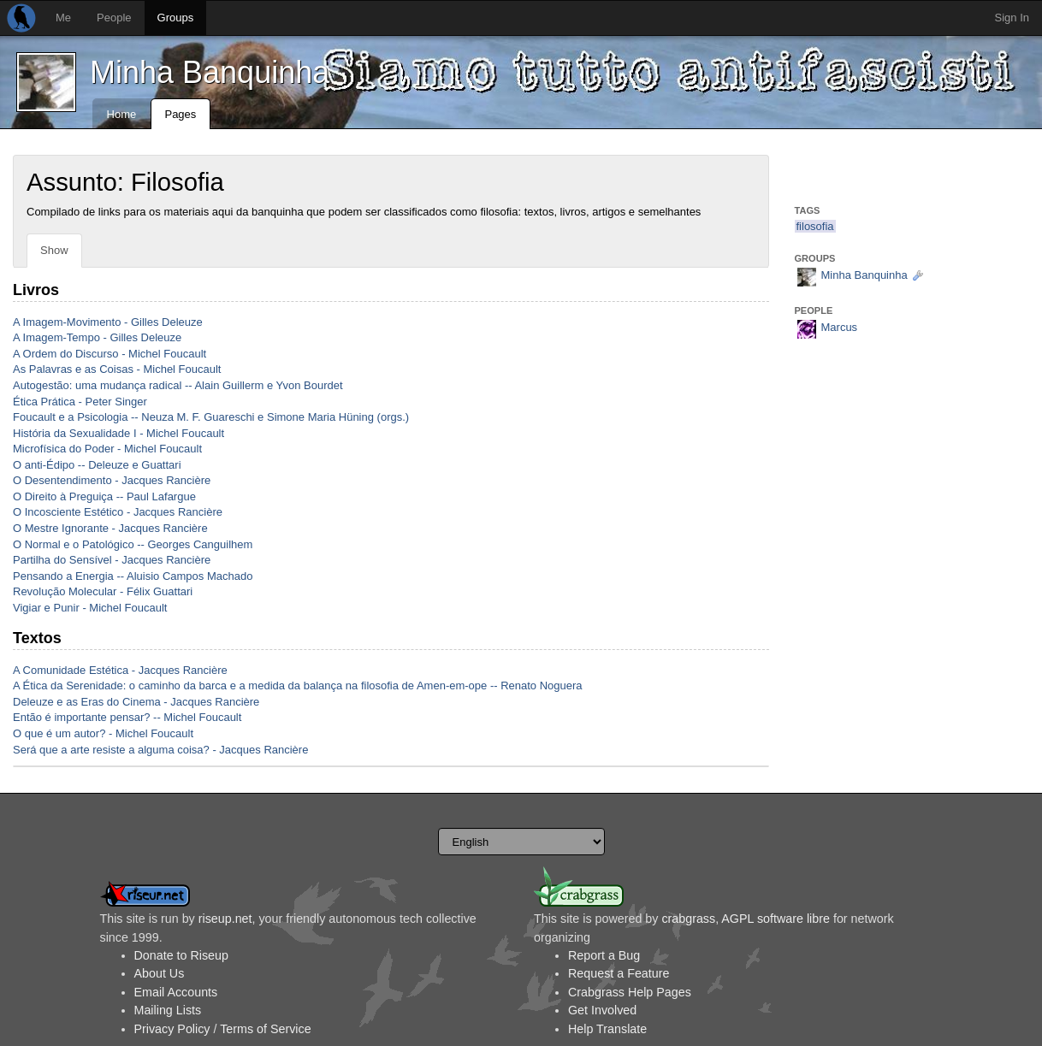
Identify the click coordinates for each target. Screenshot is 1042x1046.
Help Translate (607, 1029)
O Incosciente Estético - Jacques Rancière (117, 511)
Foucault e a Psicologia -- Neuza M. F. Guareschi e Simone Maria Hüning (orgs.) (211, 417)
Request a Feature (618, 973)
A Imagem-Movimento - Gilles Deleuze (108, 322)
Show (54, 250)
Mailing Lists (168, 1010)
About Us (159, 973)
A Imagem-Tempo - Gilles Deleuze (97, 337)
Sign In (1012, 17)
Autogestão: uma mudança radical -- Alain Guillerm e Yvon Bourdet (178, 385)
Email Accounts (176, 992)
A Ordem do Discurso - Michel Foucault (109, 353)
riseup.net (225, 918)
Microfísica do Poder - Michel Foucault (107, 448)
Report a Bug (604, 955)
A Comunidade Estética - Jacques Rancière (120, 670)
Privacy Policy (172, 1029)
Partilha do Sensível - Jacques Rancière (111, 559)
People (114, 17)
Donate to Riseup (181, 955)
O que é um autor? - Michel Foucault (103, 733)
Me (63, 17)
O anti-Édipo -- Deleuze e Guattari (97, 464)
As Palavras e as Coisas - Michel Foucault (117, 369)
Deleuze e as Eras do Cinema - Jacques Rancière (136, 701)
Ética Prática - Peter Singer (80, 401)
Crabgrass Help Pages (629, 992)
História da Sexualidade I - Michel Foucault (118, 433)
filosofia (815, 226)
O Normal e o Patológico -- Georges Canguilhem (132, 544)
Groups (175, 17)
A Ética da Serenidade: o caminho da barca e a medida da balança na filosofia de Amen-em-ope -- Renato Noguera (298, 685)
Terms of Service (265, 1029)
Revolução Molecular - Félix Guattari (102, 591)
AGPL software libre (775, 918)
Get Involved (602, 1010)
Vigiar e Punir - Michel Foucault (90, 607)
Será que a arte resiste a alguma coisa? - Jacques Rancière (160, 749)
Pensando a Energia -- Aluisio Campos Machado (132, 576)
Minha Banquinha (209, 72)
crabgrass (688, 918)
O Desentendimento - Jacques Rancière (111, 480)
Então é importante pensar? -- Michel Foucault (127, 717)
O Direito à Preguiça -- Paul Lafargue (104, 496)
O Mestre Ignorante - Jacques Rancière (110, 528)
